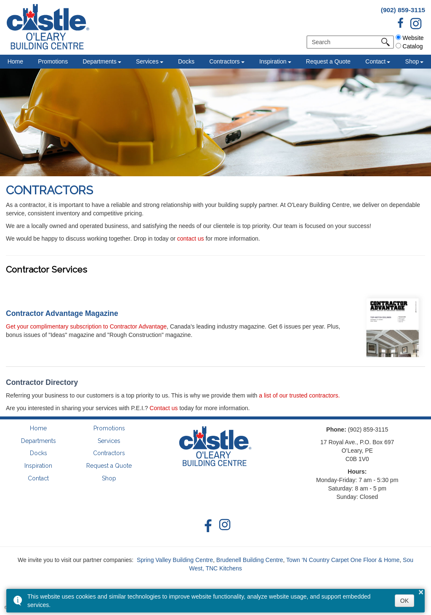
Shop (412, 61)
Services (147, 61)
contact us (190, 238)
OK (404, 600)
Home (15, 61)
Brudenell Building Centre (249, 560)
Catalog (409, 46)
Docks (186, 61)
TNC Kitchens (223, 568)
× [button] (420, 592)
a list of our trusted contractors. (299, 395)
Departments (99, 61)
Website (409, 37)
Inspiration (273, 61)
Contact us (163, 408)
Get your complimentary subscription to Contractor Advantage (86, 326)
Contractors (224, 61)
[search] (345, 42)
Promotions (53, 61)
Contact (375, 61)
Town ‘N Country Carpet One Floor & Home (342, 560)
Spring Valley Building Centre (175, 560)
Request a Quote (328, 61)
